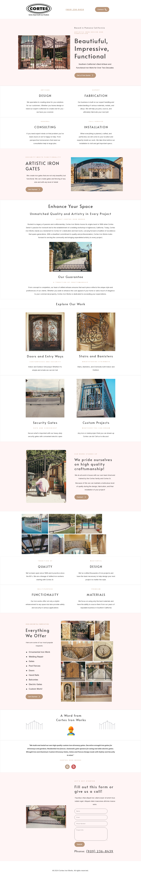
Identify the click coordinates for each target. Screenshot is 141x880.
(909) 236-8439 (75, 9)
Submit (79, 844)
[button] (102, 9)
